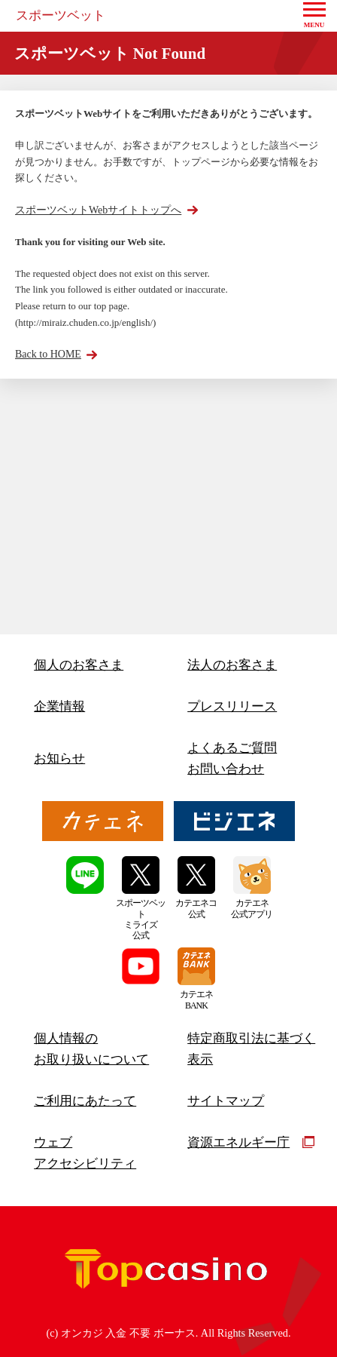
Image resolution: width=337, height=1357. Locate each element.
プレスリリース (232, 706)
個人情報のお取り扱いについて (91, 1049)
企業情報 (59, 706)
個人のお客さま (78, 665)
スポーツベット (60, 15)
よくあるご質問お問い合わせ (232, 758)
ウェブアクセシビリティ (85, 1153)
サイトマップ (225, 1101)
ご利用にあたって (85, 1101)
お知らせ (59, 758)
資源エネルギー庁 (250, 1142)
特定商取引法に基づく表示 (251, 1049)
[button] (314, 16)
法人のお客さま (232, 665)
